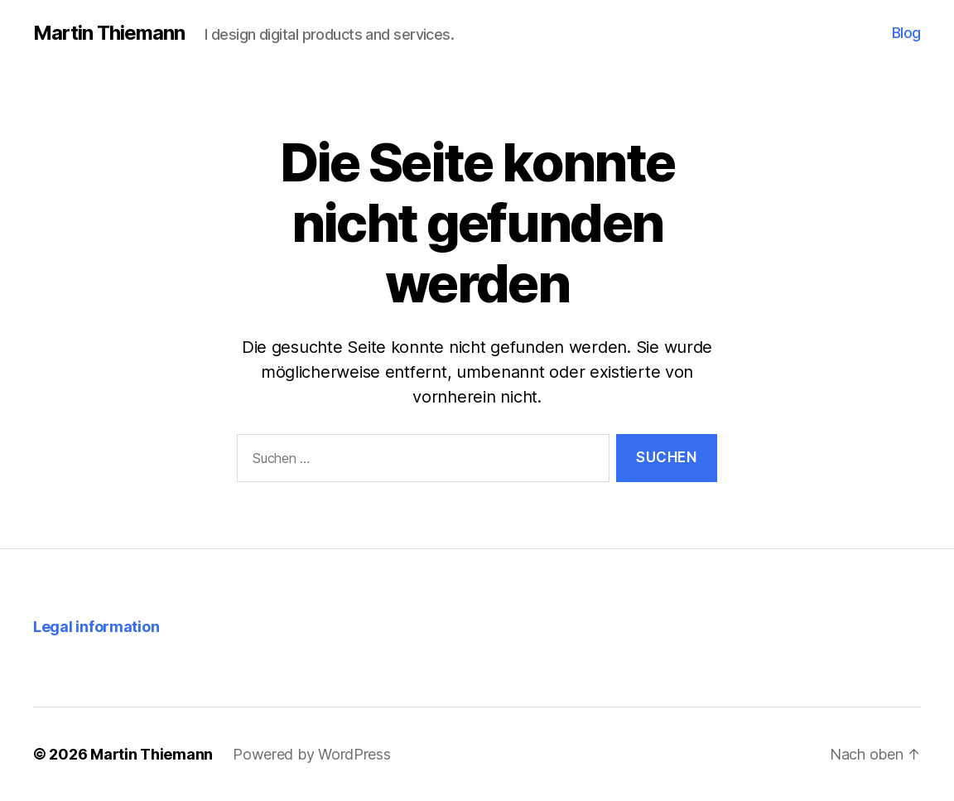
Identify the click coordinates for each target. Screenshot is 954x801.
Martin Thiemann (109, 33)
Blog (906, 32)
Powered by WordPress (312, 754)
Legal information (96, 626)
